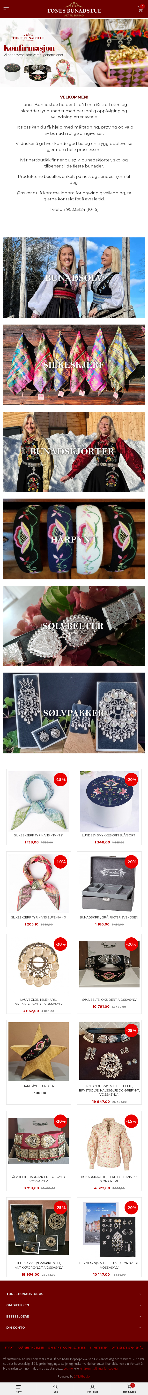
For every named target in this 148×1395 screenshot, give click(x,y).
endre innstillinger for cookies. (99, 1368)
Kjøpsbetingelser (31, 1347)
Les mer (69, 1368)
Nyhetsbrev (99, 1347)
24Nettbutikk (82, 1376)
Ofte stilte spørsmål (127, 1347)
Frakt (9, 1347)
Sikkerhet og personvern (67, 1347)
